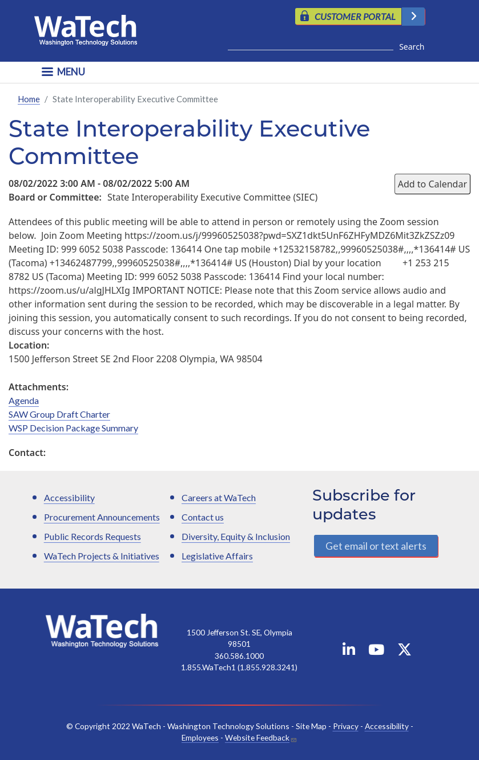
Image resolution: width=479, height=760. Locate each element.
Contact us (203, 517)
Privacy (346, 726)
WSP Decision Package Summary (73, 427)
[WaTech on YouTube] (376, 652)
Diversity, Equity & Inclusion (236, 536)
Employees (200, 738)
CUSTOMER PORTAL (355, 16)
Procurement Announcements (102, 517)
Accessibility (69, 498)
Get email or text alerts (375, 545)
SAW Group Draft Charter (59, 414)
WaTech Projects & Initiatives (101, 556)
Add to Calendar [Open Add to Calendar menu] (432, 184)
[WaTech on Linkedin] (349, 652)
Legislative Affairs (217, 556)
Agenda (24, 400)
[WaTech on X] (404, 652)
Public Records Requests (92, 536)
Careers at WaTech (219, 498)
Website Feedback (257, 738)
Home (29, 99)
